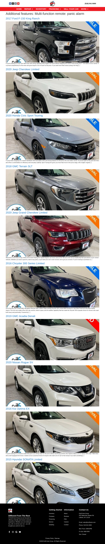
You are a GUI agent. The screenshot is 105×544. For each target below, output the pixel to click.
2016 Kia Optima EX (18, 408)
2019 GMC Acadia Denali (20, 316)
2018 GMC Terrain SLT (19, 166)
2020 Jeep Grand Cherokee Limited (26, 212)
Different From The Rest (19, 516)
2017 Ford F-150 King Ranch (23, 18)
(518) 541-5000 (90, 3)
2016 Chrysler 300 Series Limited (25, 263)
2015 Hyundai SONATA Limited (24, 459)
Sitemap (57, 538)
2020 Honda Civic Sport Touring (24, 115)
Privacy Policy (49, 538)
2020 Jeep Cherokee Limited (22, 69)
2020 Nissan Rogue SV (19, 362)
